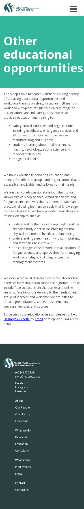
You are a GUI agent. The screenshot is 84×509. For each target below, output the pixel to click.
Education (21, 444)
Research (21, 437)
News (18, 474)
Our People (22, 407)
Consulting (22, 451)
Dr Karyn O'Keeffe (17, 319)
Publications (23, 467)
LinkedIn (20, 391)
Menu (73, 8)
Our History (22, 414)
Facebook (21, 383)
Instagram (21, 387)
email (39, 319)
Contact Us (22, 490)
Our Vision (21, 421)
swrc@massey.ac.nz (27, 376)
